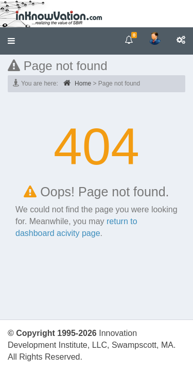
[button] (11, 41)
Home (77, 83)
